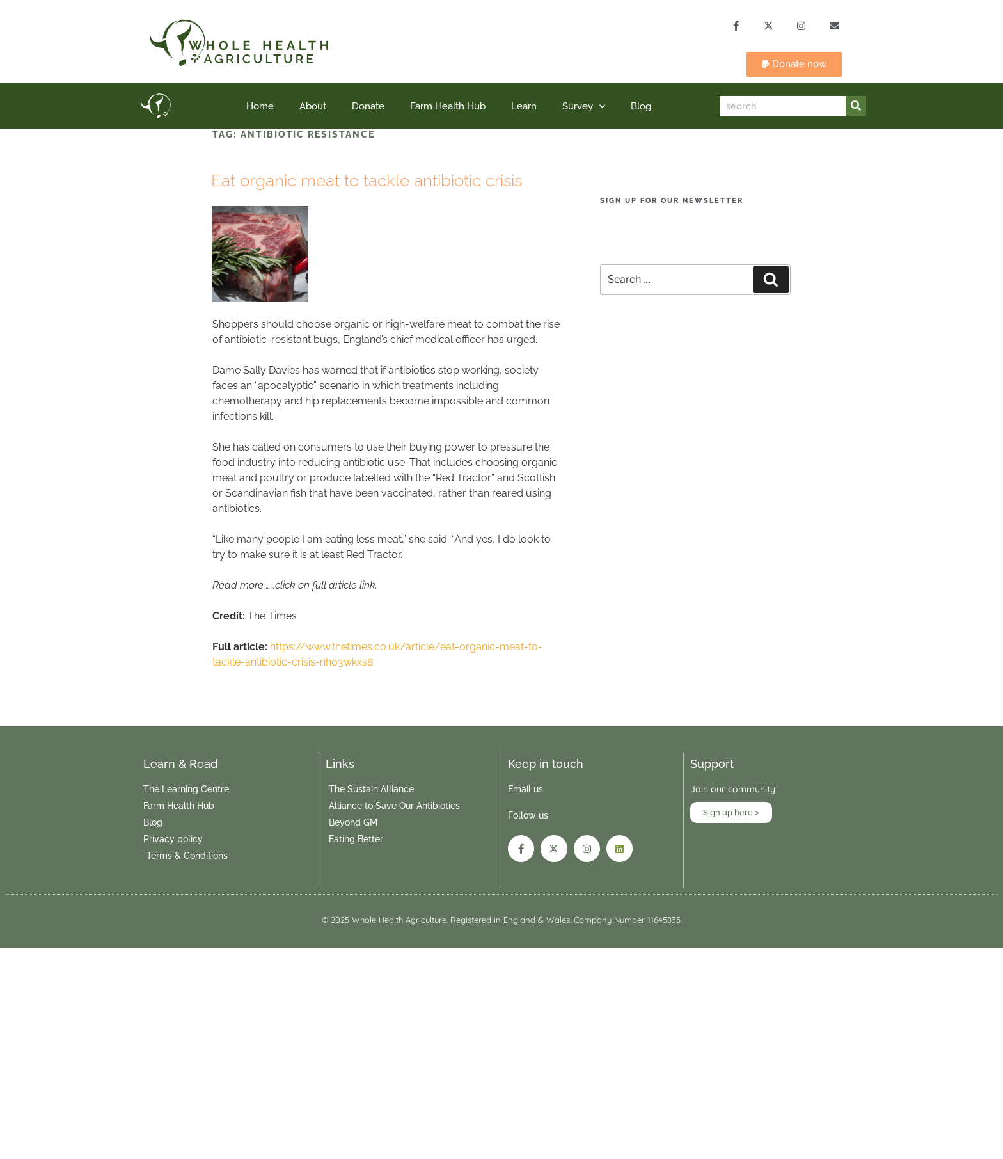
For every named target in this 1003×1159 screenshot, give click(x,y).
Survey (583, 106)
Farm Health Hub (448, 107)
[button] (794, 64)
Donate (368, 107)
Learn (524, 107)
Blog (641, 107)
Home (260, 107)
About (312, 107)
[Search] (856, 107)
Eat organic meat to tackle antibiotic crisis (366, 180)
